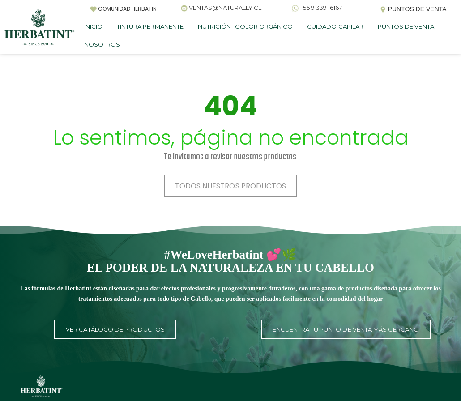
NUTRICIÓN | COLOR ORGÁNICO (245, 26)
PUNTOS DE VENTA (406, 26)
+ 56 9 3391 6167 (320, 7)
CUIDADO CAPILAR (335, 26)
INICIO (93, 26)
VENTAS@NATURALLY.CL (225, 7)
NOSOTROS (102, 44)
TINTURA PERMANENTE (150, 26)
